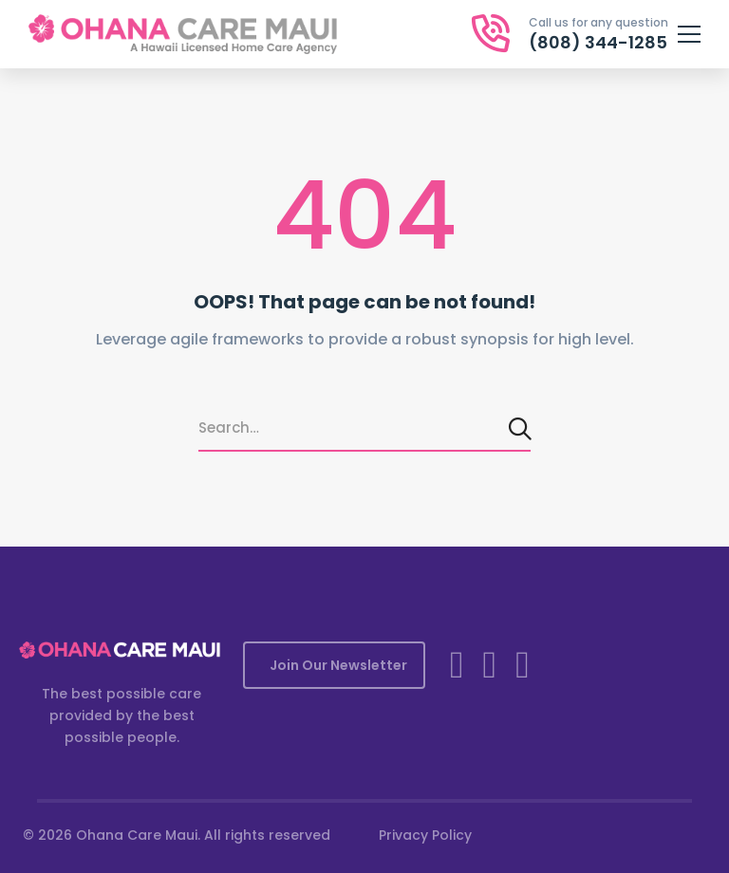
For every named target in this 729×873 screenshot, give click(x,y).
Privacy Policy (425, 835)
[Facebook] (457, 665)
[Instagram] (490, 665)
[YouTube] (522, 665)
